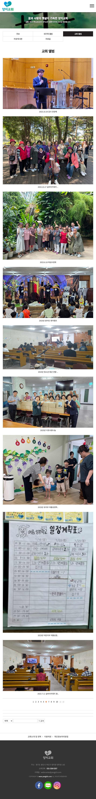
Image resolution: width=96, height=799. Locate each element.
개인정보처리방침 (61, 736)
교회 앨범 (78, 34)
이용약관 (47, 736)
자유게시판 (18, 39)
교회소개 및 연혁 (34, 736)
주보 (18, 34)
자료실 (48, 39)
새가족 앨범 (48, 34)
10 (57, 701)
